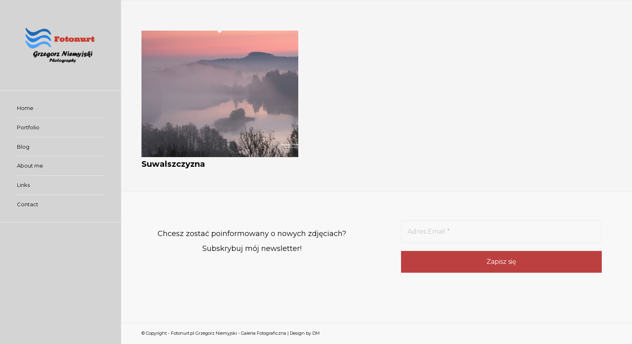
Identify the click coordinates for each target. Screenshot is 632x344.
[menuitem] (60, 108)
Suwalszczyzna (173, 164)
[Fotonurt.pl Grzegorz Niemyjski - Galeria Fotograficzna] (60, 45)
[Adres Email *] (501, 231)
